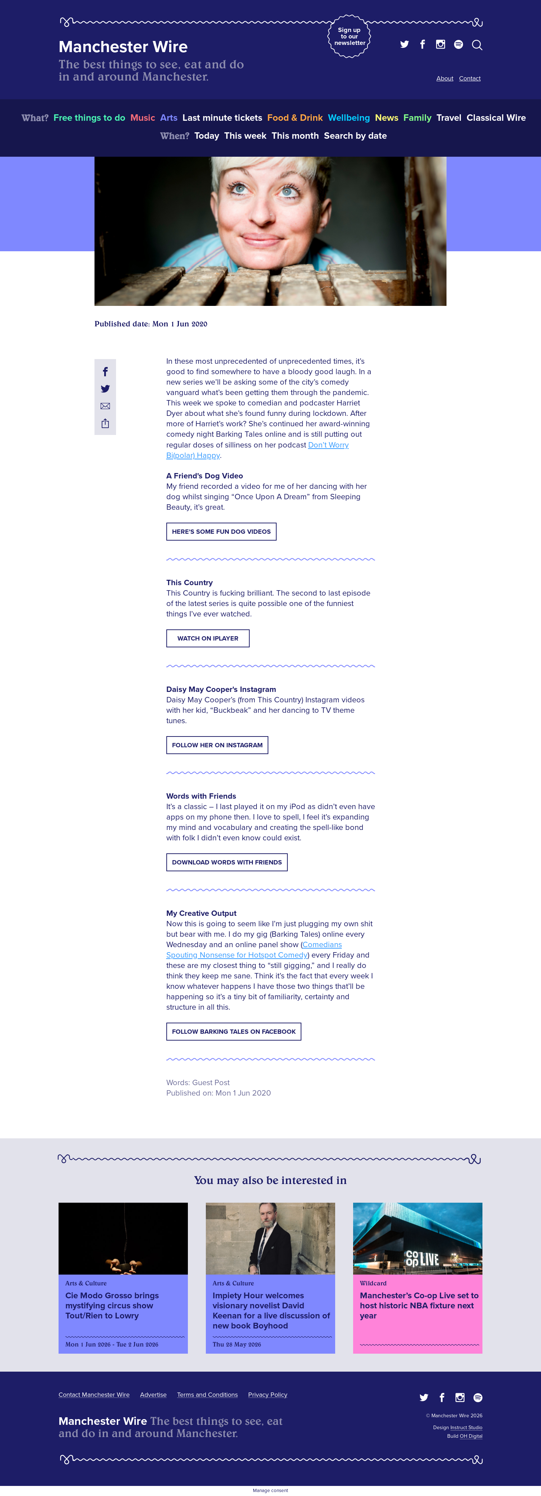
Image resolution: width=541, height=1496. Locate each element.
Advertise (153, 1395)
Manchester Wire (123, 47)
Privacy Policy (267, 1395)
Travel (449, 118)
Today (206, 136)
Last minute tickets (222, 118)
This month (295, 136)
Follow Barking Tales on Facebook (234, 1032)
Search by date (355, 136)
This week (245, 136)
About (444, 78)
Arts (168, 118)
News (386, 118)
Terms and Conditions (207, 1395)
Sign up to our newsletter (349, 36)
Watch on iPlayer (208, 638)
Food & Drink (295, 118)
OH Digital (471, 1436)
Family (417, 118)
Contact (470, 78)
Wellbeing (349, 118)
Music (142, 118)
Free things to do (89, 118)
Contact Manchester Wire (94, 1395)
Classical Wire (496, 118)
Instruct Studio (466, 1427)
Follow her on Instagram (217, 745)
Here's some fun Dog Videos (221, 532)
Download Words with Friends (227, 862)
